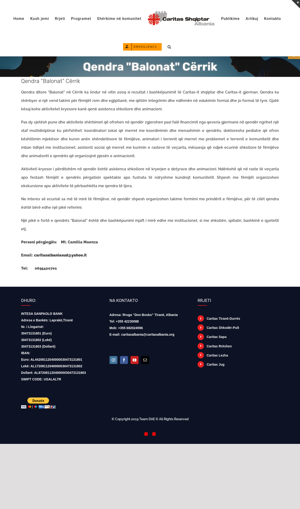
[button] (169, 46)
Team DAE (147, 419)
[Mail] (145, 360)
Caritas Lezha (217, 355)
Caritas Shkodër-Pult (223, 328)
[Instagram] (113, 360)
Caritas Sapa (217, 337)
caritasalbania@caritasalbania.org (147, 334)
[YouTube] (135, 360)
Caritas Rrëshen (219, 346)
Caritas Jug (216, 364)
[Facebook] (124, 360)
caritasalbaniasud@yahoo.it (60, 255)
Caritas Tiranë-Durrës (223, 318)
